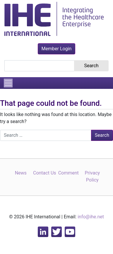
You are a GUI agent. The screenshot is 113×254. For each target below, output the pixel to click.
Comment (68, 173)
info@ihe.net (91, 217)
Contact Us (44, 173)
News (21, 173)
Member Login (57, 48)
